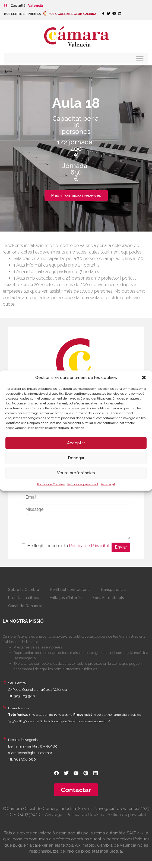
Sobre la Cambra (23, 589)
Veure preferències (76, 472)
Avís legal (108, 484)
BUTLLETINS (14, 14)
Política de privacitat (126, 814)
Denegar (76, 457)
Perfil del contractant (69, 589)
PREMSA (34, 14)
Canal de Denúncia (25, 606)
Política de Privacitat (89, 545)
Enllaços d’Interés (66, 598)
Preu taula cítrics (23, 598)
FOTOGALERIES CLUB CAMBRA (69, 14)
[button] (144, 377)
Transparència (113, 589)
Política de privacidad (82, 484)
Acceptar (76, 443)
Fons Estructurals (108, 598)
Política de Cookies (51, 484)
